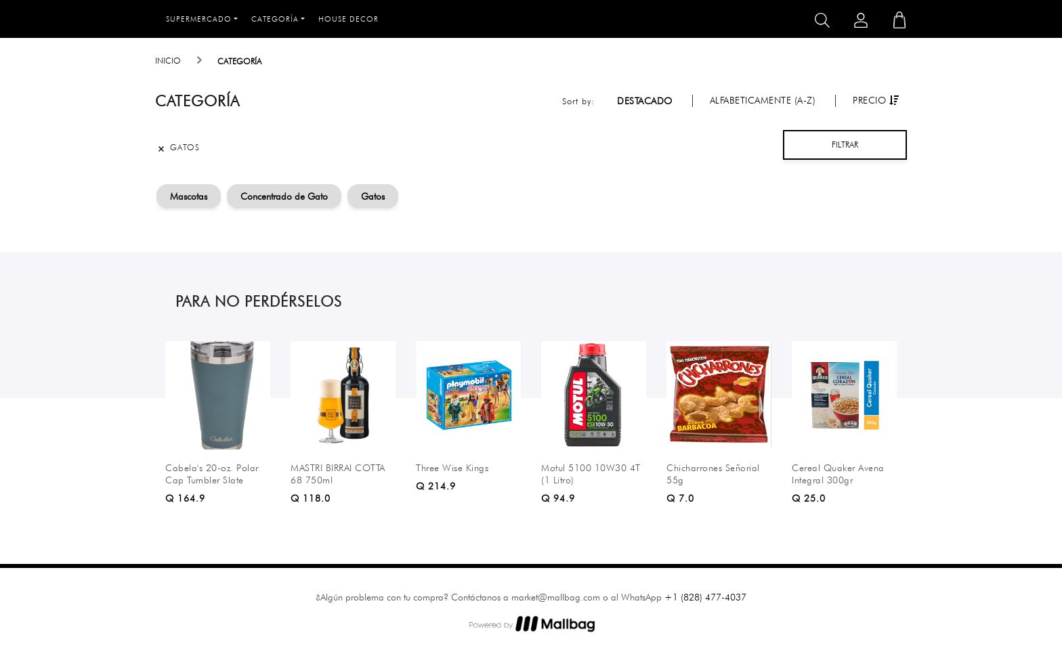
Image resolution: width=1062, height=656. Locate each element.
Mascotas (188, 196)
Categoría (275, 19)
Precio (876, 100)
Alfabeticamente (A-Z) (763, 100)
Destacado (645, 100)
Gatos (373, 196)
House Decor (348, 19)
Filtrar (845, 144)
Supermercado (199, 19)
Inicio (168, 61)
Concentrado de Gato (284, 196)
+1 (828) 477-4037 (705, 597)
